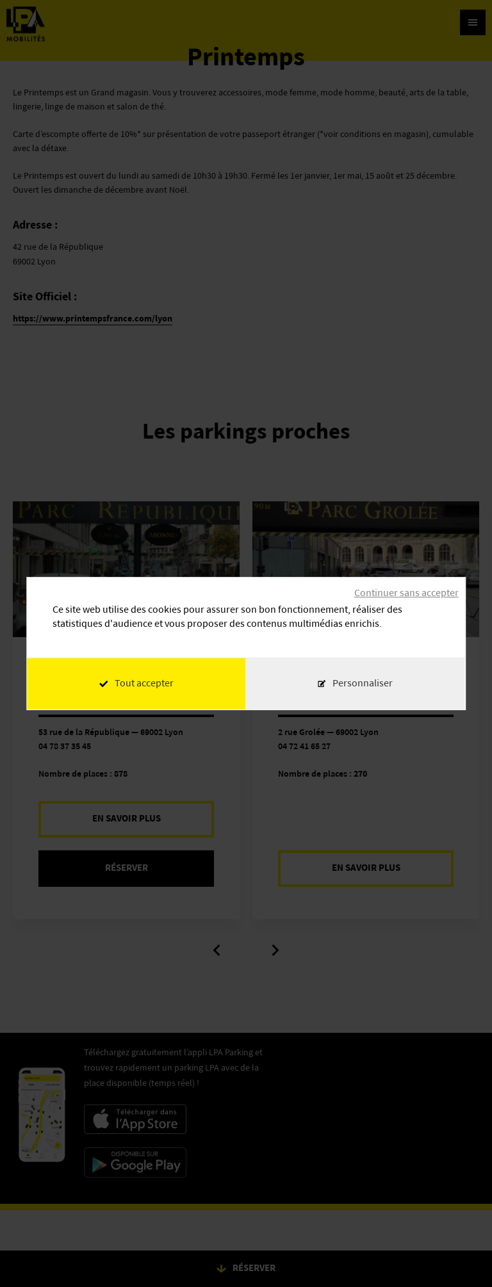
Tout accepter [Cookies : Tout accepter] (137, 684)
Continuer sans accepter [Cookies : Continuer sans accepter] (406, 593)
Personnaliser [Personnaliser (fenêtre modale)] (362, 684)
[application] (460, 1255)
